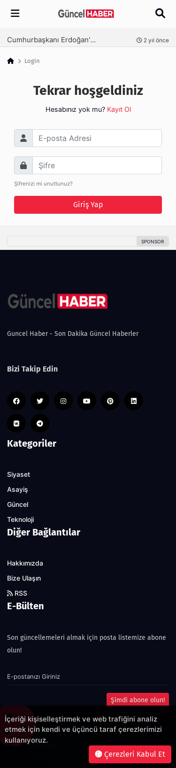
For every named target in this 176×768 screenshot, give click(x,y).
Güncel (17, 504)
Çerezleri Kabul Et (130, 754)
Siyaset (18, 474)
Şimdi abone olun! (138, 700)
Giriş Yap (88, 204)
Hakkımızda (25, 563)
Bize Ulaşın (24, 578)
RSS (17, 593)
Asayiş (17, 489)
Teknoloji (20, 519)
